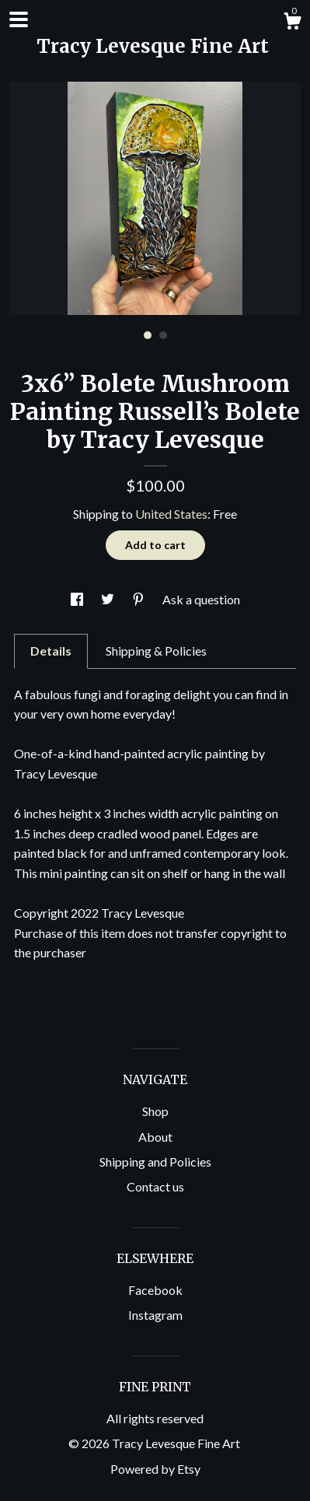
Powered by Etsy (155, 1468)
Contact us (155, 1186)
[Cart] (292, 23)
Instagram (155, 1314)
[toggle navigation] (18, 19)
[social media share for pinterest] (139, 599)
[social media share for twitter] (109, 599)
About (155, 1136)
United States (171, 513)
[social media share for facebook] (78, 599)
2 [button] (163, 335)
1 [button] (148, 335)
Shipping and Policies (155, 1161)
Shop (155, 1111)
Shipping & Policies (156, 650)
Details (50, 650)
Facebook (155, 1289)
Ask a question (201, 599)
